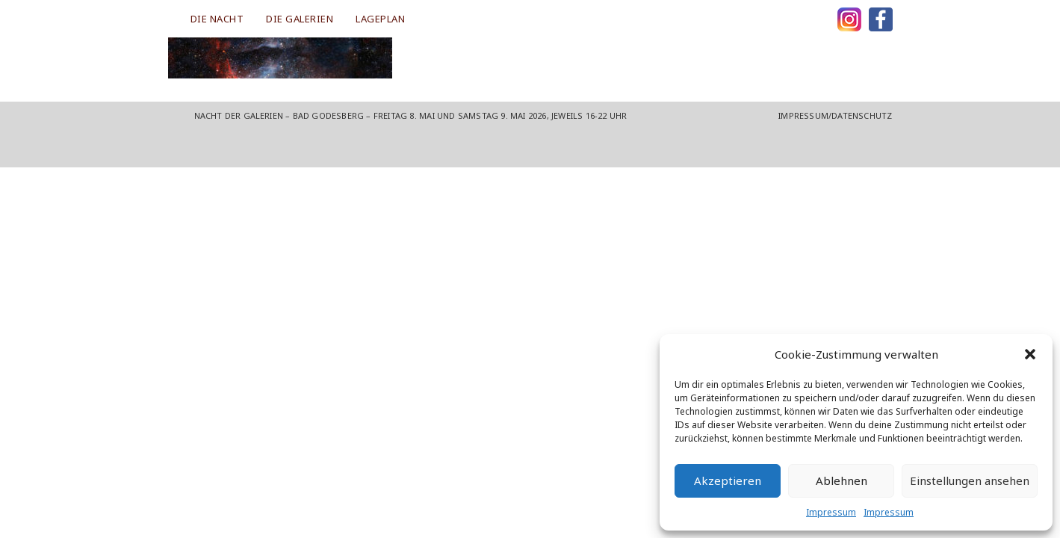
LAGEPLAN (380, 18)
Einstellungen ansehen (969, 480)
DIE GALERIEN (299, 18)
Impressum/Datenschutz (835, 115)
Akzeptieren (727, 480)
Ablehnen (841, 480)
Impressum (831, 512)
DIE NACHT (217, 18)
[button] (1030, 354)
